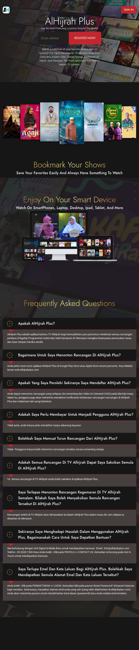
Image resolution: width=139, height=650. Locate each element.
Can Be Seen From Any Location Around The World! (69, 28)
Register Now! (85, 38)
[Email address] (53, 38)
